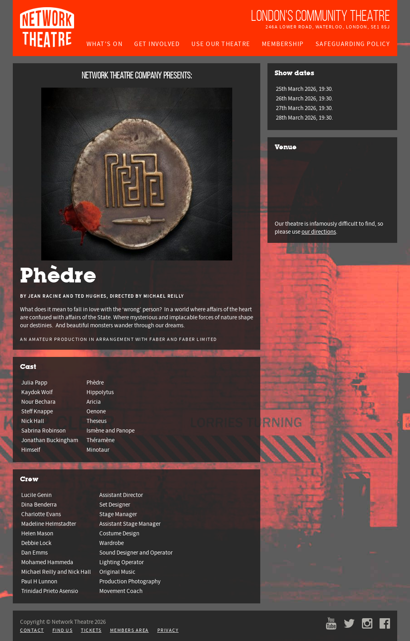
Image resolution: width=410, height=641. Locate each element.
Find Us (62, 630)
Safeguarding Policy (353, 44)
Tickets (91, 630)
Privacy (168, 630)
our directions (318, 232)
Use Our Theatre (220, 44)
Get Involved (157, 44)
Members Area (129, 630)
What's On (104, 44)
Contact (32, 630)
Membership (283, 44)
